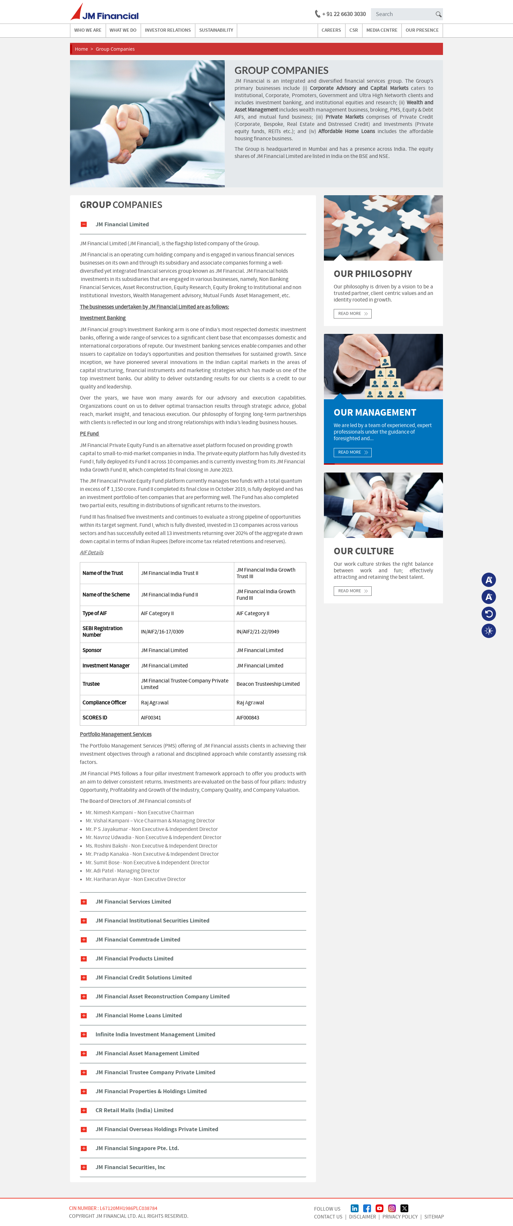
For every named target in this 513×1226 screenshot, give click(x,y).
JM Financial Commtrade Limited (138, 940)
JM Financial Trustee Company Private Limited (155, 1072)
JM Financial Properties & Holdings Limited (151, 1091)
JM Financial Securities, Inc (130, 1167)
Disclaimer (362, 1217)
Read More (349, 314)
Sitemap (434, 1217)
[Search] (407, 14)
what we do (123, 30)
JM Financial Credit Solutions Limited (144, 978)
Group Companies (115, 49)
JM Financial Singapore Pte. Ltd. (137, 1148)
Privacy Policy (400, 1217)
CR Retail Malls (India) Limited (134, 1110)
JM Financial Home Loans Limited (139, 1015)
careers (331, 30)
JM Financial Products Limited (134, 959)
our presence (422, 30)
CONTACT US (328, 1217)
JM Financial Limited (122, 224)
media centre (382, 30)
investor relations (168, 30)
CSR (353, 30)
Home (81, 49)
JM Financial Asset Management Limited (147, 1053)
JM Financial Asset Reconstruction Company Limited (163, 997)
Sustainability (216, 30)
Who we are (87, 30)
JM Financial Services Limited (133, 902)
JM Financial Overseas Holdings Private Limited (157, 1129)
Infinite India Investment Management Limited (155, 1034)
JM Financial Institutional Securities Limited (152, 921)
